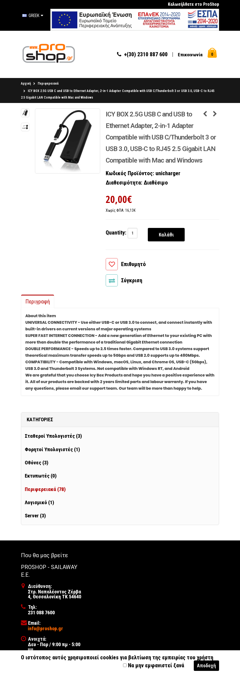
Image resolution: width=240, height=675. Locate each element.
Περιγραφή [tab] (37, 302)
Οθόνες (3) (36, 464)
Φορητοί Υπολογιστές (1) (52, 451)
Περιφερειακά (48, 85)
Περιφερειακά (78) (45, 490)
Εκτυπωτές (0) (41, 477)
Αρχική (26, 85)
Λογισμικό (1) (39, 504)
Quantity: (116, 234)
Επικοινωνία (190, 55)
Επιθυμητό (133, 265)
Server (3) (35, 517)
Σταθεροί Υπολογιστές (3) (53, 437)
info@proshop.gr (45, 629)
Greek (32, 15)
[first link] (134, 19)
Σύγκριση (131, 281)
